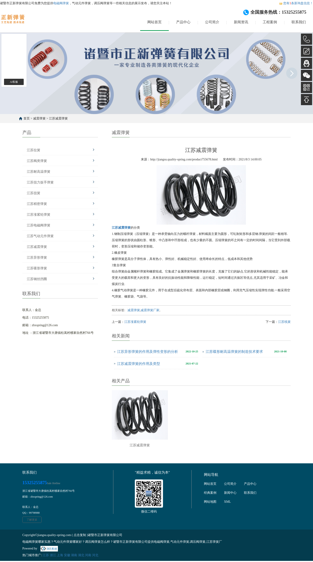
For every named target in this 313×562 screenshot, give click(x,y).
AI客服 (14, 81)
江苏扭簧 (33, 193)
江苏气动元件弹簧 (40, 236)
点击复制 (80, 535)
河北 (95, 555)
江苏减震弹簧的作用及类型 (138, 364)
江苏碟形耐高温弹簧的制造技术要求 (234, 351)
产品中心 (183, 22)
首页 (26, 118)
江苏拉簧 (33, 150)
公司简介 (212, 22)
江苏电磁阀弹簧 (38, 225)
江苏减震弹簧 (58, 118)
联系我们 (299, 22)
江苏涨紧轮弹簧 (38, 214)
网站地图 (210, 501)
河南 (88, 555)
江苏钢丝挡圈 (37, 279)
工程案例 (270, 22)
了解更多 (32, 519)
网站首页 (154, 22)
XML (227, 501)
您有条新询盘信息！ (296, 3)
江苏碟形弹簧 (37, 268)
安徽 (67, 555)
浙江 (53, 555)
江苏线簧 (284, 322)
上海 (60, 555)
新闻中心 (230, 492)
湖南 (74, 555)
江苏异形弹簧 (37, 257)
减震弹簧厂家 (150, 310)
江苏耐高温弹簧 (38, 171)
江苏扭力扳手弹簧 (40, 182)
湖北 (81, 555)
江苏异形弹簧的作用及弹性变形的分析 (147, 351)
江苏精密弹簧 (37, 204)
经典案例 (210, 492)
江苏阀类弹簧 (37, 161)
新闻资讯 (241, 22)
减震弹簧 (39, 118)
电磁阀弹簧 (61, 3)
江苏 (46, 555)
